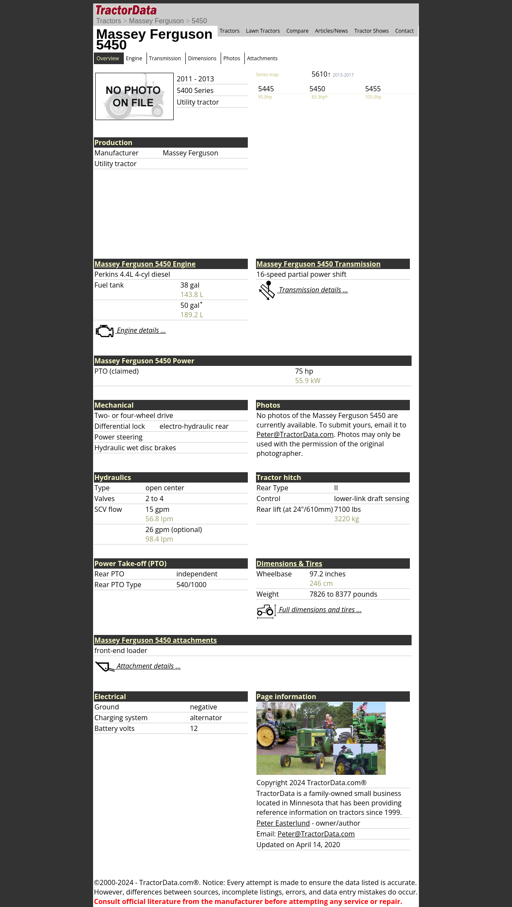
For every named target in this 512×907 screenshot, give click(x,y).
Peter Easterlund (283, 823)
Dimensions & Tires (289, 563)
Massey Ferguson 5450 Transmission (318, 264)
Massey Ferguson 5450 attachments (155, 640)
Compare (297, 30)
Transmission (165, 58)
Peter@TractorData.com (295, 434)
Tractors (108, 21)
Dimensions (202, 58)
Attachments (262, 58)
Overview (108, 58)
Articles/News (331, 30)
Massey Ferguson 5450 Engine (145, 264)
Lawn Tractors (263, 30)
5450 (199, 21)
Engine (134, 58)
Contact (404, 30)
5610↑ (333, 74)
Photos (231, 58)
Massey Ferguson (156, 21)
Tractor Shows (371, 30)
